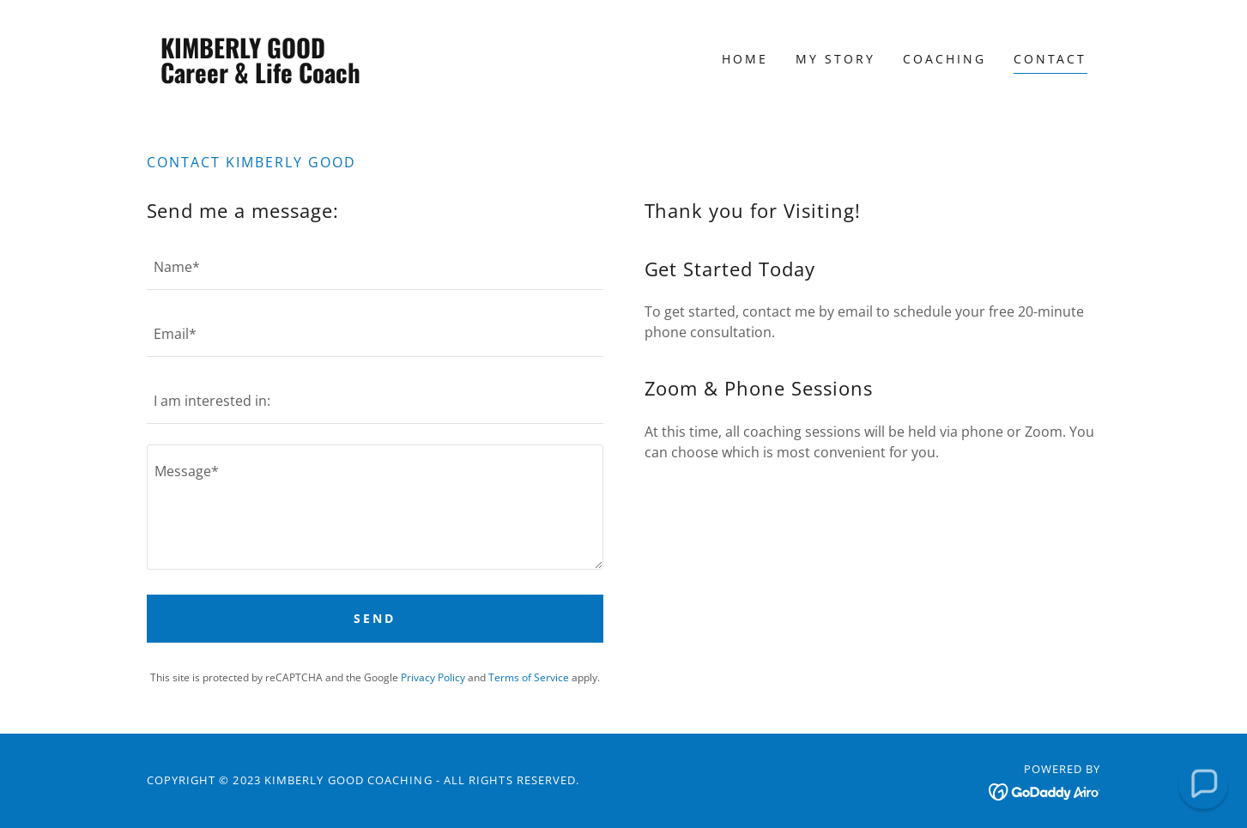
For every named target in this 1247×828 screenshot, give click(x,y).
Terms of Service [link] (528, 677)
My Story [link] (835, 59)
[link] (266, 78)
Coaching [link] (944, 59)
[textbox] (375, 267)
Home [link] (745, 59)
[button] (1203, 784)
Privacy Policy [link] (433, 677)
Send (375, 618)
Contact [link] (1050, 59)
